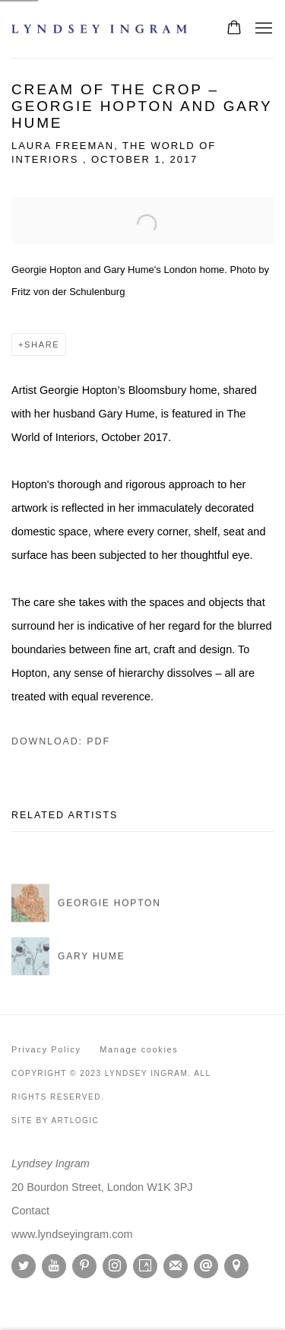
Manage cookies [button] (139, 1049)
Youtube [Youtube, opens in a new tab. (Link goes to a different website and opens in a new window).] (54, 1266)
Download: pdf (60, 741)
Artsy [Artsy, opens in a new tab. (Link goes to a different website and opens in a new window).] (145, 1266)
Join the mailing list (175, 1266)
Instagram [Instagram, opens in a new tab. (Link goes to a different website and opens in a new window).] (115, 1266)
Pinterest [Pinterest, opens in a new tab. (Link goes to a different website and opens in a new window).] (84, 1266)
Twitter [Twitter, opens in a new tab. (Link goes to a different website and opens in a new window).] (23, 1266)
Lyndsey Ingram (103, 29)
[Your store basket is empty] (234, 28)
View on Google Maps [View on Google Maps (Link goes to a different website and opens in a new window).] (236, 1266)
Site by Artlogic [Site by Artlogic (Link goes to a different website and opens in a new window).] (55, 1120)
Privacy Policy (46, 1049)
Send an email (206, 1266)
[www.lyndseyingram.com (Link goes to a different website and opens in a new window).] (72, 1234)
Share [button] (41, 344)
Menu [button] (262, 28)
